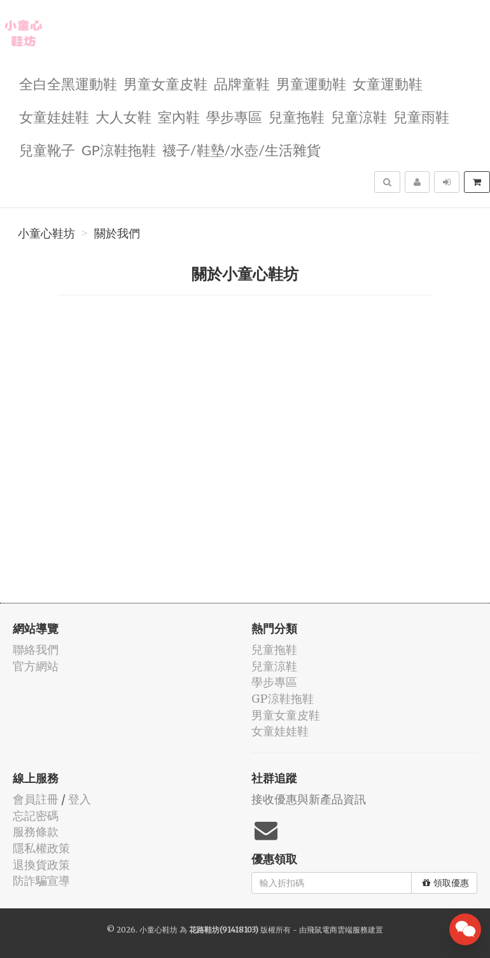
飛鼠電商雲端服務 (337, 929)
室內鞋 (179, 116)
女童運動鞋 (388, 83)
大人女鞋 (123, 116)
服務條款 (36, 831)
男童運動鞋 (311, 83)
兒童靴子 (47, 149)
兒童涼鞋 (359, 116)
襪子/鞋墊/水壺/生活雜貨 (241, 149)
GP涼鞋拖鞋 (118, 149)
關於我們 (117, 234)
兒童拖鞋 (297, 116)
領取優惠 (446, 883)
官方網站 (36, 666)
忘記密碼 (36, 815)
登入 (79, 799)
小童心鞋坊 (46, 234)
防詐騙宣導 (41, 880)
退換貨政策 (41, 864)
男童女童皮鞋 (165, 83)
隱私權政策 (41, 848)
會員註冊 (36, 799)
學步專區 (234, 116)
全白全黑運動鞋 (68, 83)
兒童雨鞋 (421, 116)
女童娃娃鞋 (54, 116)
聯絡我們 (36, 649)
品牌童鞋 (242, 83)
